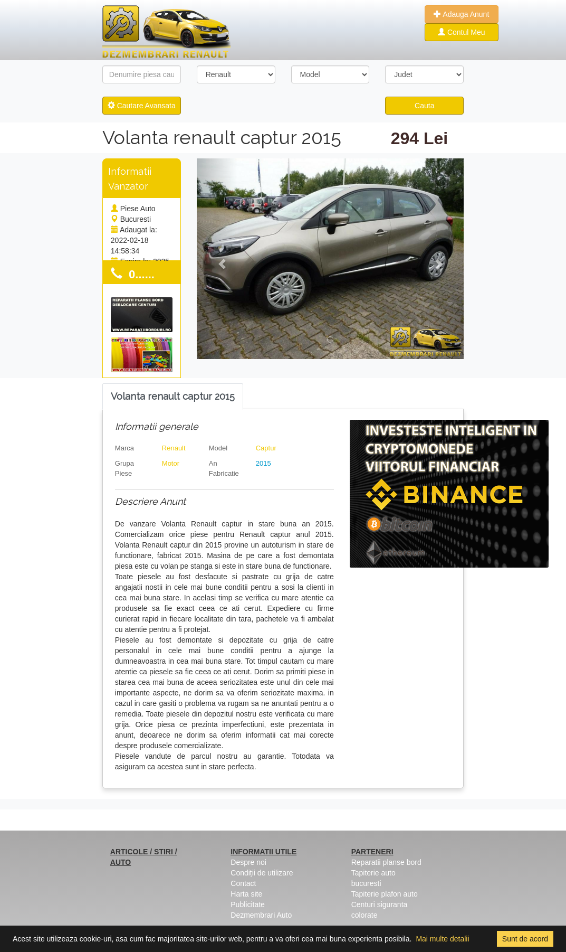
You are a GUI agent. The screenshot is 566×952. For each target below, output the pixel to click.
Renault (174, 448)
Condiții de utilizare (262, 873)
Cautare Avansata (142, 105)
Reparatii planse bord (386, 862)
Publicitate (248, 904)
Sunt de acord (525, 939)
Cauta (424, 105)
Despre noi (248, 862)
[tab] (172, 396)
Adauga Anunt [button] (461, 14)
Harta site (246, 894)
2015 (263, 463)
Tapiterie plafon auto (384, 894)
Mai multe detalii (442, 939)
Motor (170, 463)
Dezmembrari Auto (261, 915)
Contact (243, 883)
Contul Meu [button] (461, 32)
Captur (266, 448)
